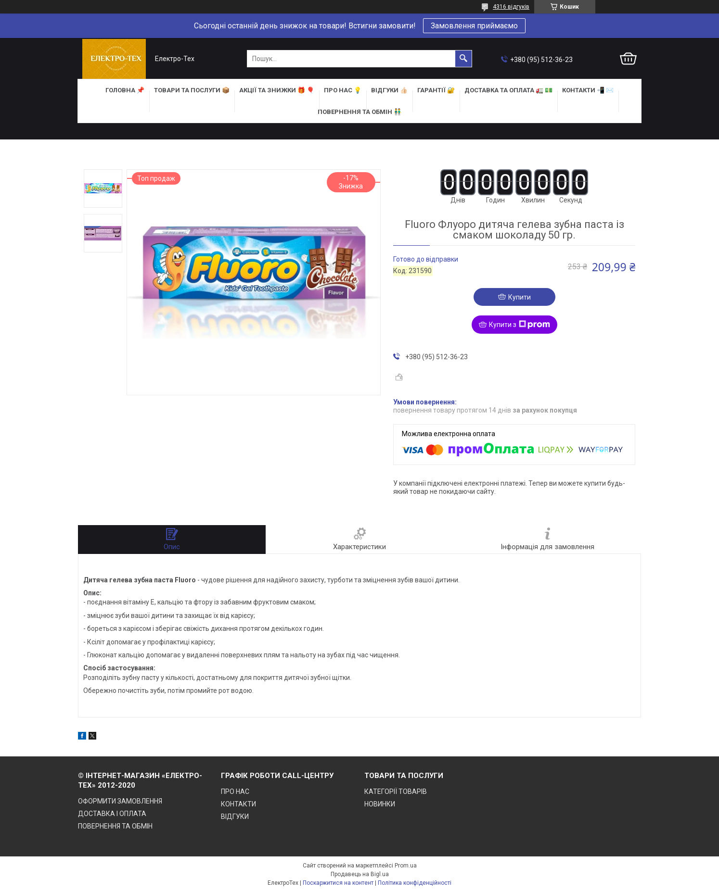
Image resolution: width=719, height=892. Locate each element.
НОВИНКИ (379, 804)
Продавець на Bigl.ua (360, 874)
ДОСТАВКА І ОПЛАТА (112, 813)
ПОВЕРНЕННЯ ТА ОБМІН (115, 826)
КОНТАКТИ (238, 804)
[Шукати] (463, 58)
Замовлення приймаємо (474, 25)
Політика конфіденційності (414, 882)
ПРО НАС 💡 (342, 90)
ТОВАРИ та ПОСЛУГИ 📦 (192, 90)
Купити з (519, 324)
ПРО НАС (235, 791)
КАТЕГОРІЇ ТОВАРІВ (395, 791)
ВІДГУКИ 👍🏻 (389, 90)
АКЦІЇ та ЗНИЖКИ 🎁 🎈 (276, 90)
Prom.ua (406, 865)
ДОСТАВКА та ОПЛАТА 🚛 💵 (508, 90)
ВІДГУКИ (235, 816)
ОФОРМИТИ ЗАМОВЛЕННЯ (120, 801)
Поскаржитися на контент (338, 882)
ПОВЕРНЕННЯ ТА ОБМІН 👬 (359, 111)
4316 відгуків (511, 6)
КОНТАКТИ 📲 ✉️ (588, 90)
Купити (519, 297)
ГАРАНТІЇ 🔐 (436, 90)
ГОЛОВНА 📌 (124, 90)
